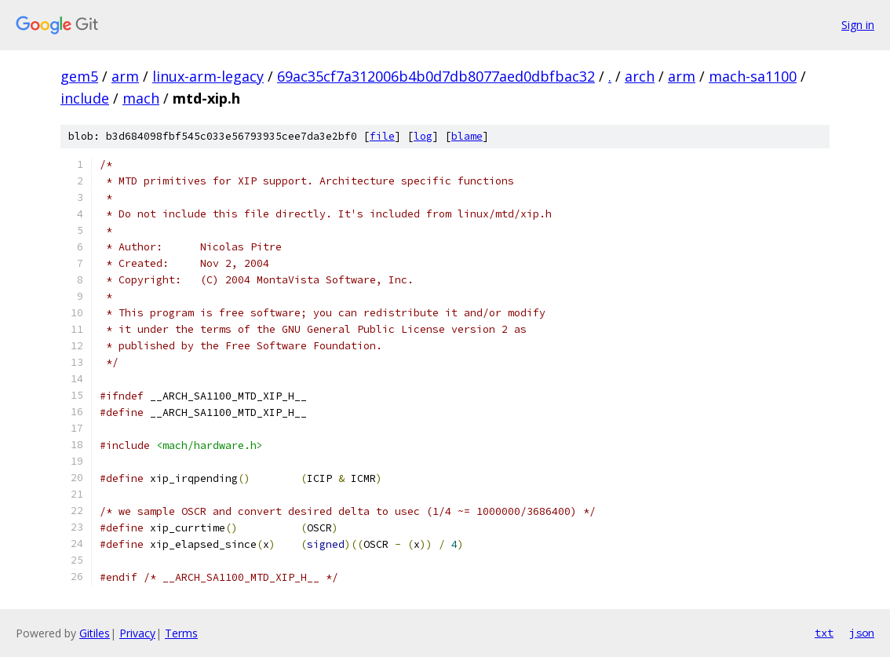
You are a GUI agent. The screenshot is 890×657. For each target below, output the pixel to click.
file (382, 136)
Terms (181, 633)
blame (467, 136)
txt (824, 633)
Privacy (137, 633)
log (423, 136)
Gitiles (94, 633)
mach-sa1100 (753, 76)
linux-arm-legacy (208, 76)
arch (640, 76)
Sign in (857, 24)
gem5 (79, 76)
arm (125, 76)
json (861, 633)
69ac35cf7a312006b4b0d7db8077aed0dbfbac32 (436, 76)
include (84, 98)
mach (140, 98)
